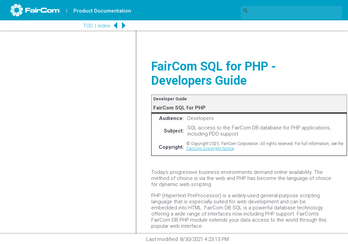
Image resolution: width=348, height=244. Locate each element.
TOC (88, 26)
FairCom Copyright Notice (210, 148)
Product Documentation (102, 11)
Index (104, 26)
